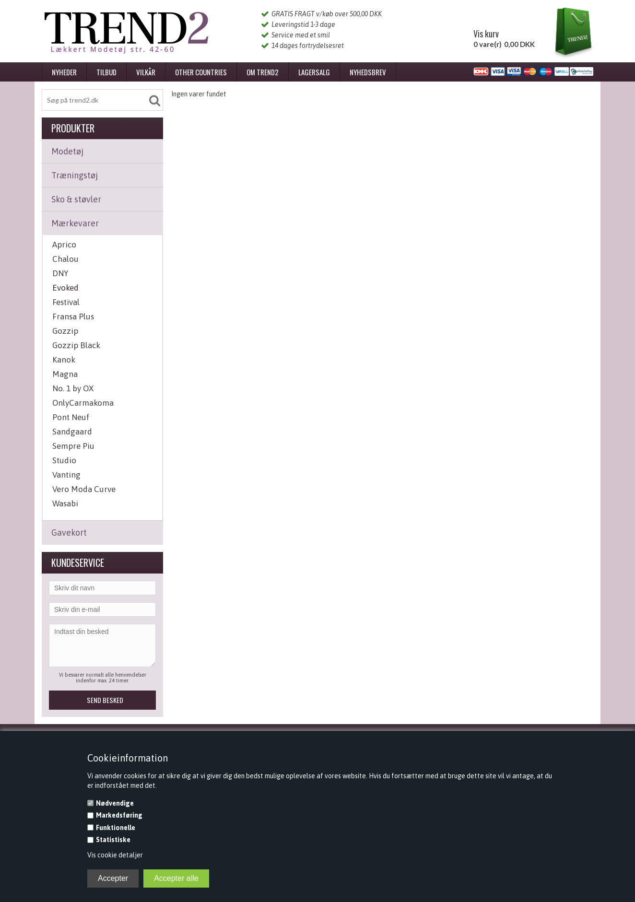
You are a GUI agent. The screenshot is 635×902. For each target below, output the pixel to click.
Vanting (66, 475)
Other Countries (201, 72)
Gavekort (69, 532)
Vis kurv (486, 33)
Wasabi (65, 503)
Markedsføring (119, 815)
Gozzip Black (76, 345)
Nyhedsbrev (368, 72)
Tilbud (106, 72)
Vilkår (145, 72)
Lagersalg (314, 72)
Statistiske (113, 839)
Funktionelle (115, 828)
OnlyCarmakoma (83, 403)
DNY (60, 273)
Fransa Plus (73, 316)
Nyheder (64, 72)
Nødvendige (115, 803)
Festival (66, 302)
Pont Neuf (70, 417)
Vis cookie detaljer (115, 855)
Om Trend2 (263, 72)
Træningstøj (74, 175)
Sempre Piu (73, 446)
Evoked (65, 288)
